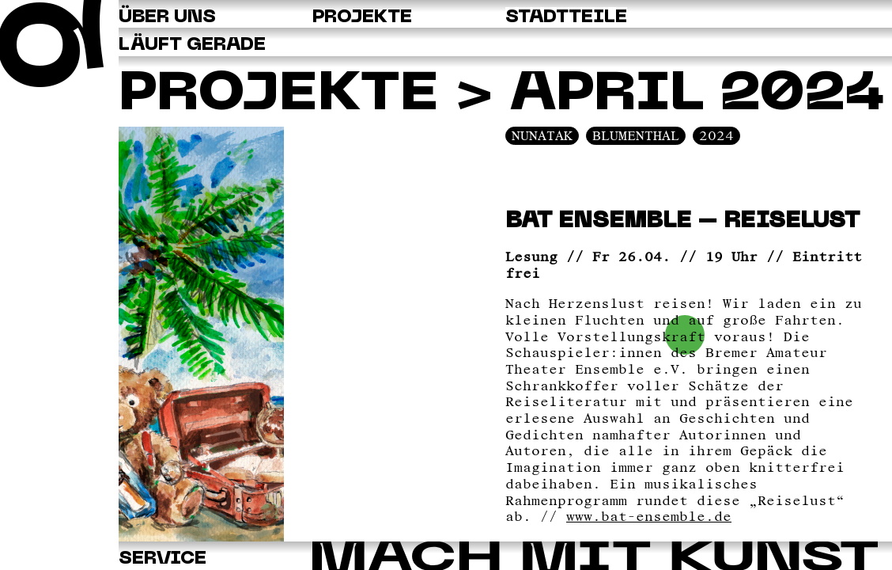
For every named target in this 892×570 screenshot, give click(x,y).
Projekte (278, 95)
